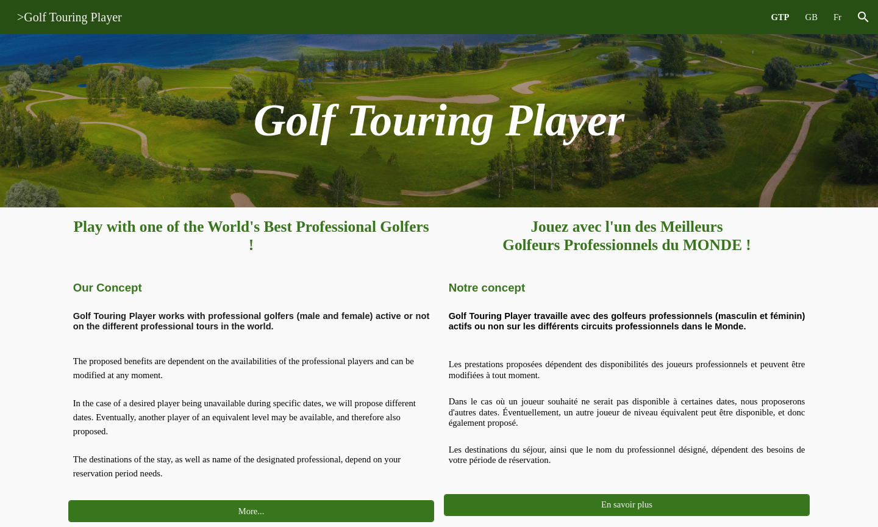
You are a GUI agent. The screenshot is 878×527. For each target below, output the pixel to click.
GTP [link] (780, 17)
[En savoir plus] (627, 505)
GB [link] (811, 17)
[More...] (251, 511)
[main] (439, 120)
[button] (863, 17)
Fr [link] (837, 17)
